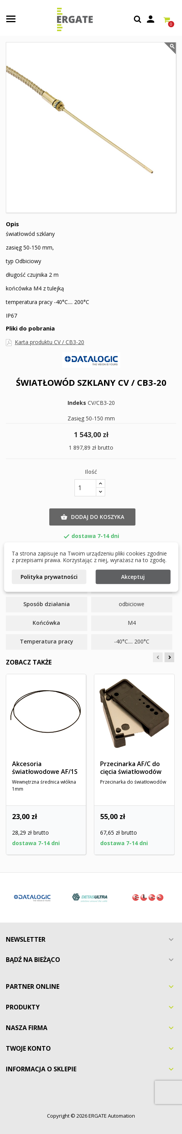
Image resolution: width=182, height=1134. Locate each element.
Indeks (77, 402)
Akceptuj (133, 576)
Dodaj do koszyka (92, 517)
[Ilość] (85, 487)
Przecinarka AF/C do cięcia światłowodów (130, 768)
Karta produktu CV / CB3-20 (49, 342)
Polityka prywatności (49, 576)
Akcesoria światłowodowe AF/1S (45, 768)
